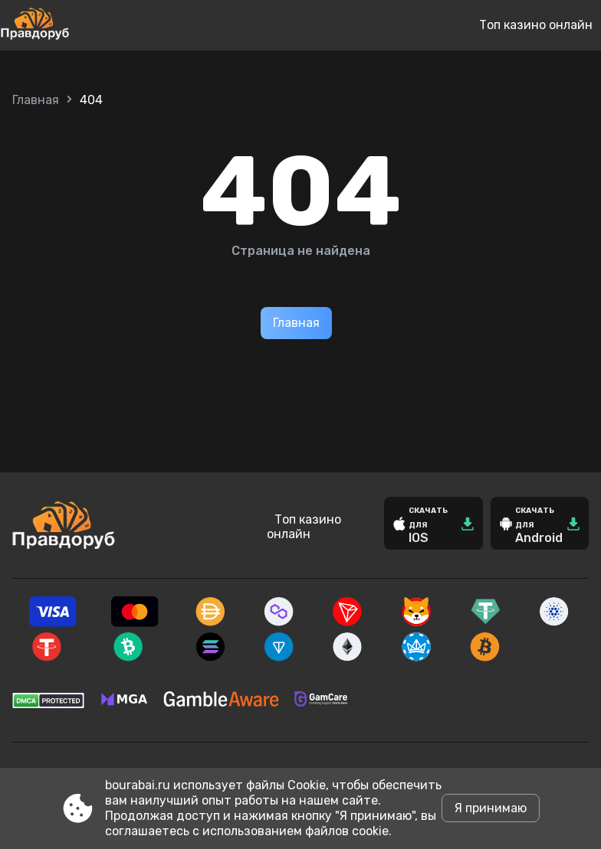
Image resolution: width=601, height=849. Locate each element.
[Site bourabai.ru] (85, 25)
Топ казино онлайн (536, 25)
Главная (35, 100)
